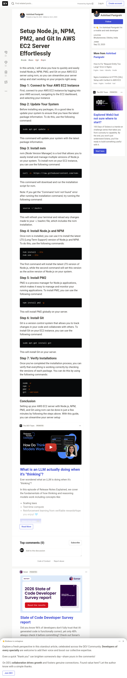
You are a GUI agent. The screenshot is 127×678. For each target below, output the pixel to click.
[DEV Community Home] (5, 3)
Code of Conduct (43, 561)
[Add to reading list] (6, 73)
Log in (101, 3)
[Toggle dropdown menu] (80, 426)
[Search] (12, 3)
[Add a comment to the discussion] (53, 552)
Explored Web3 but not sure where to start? (106, 118)
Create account (115, 3)
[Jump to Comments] (6, 64)
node (23, 60)
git (37, 60)
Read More (26, 526)
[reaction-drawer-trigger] (6, 54)
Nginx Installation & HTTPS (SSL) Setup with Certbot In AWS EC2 (108, 80)
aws (30, 60)
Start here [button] (100, 151)
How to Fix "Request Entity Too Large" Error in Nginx (108, 67)
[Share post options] (5, 91)
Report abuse (59, 561)
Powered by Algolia (85, 4)
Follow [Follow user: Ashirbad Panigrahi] (108, 21)
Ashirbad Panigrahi (34, 14)
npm (43, 60)
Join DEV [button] (9, 673)
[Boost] (6, 82)
